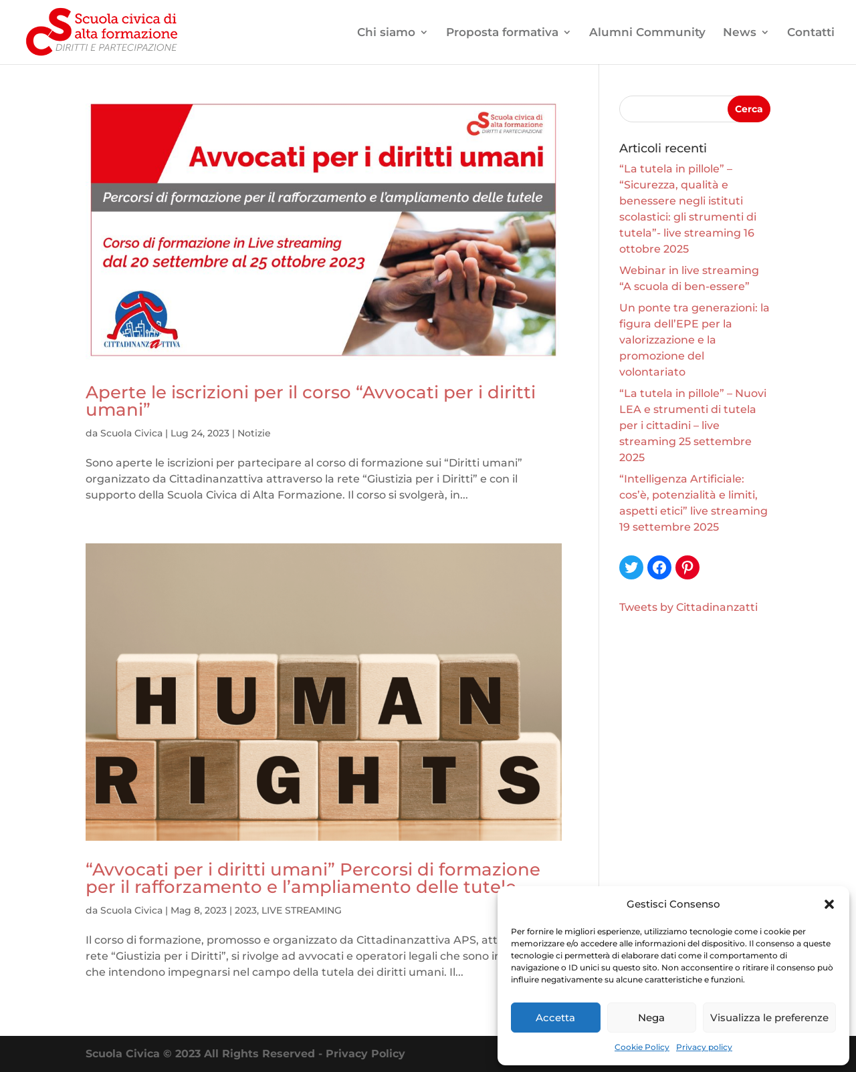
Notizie (254, 433)
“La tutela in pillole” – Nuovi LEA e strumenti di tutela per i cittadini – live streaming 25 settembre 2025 (692, 425)
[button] (829, 904)
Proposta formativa (502, 33)
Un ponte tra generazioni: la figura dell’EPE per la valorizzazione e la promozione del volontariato (694, 339)
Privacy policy (704, 1047)
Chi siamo (386, 33)
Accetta (555, 1017)
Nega (651, 1017)
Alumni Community (647, 33)
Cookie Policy (642, 1047)
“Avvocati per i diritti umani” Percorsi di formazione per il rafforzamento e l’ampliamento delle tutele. (313, 878)
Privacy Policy (365, 1053)
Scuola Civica (131, 433)
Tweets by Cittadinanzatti (688, 607)
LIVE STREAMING (301, 910)
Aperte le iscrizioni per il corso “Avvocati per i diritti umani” (311, 401)
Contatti (811, 33)
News (739, 33)
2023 (246, 910)
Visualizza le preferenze (769, 1017)
